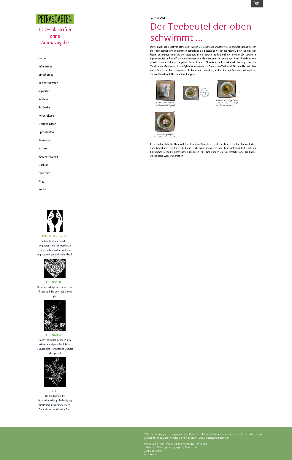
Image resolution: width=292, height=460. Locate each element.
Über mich (44, 173)
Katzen (43, 148)
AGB (161, 443)
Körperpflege (46, 115)
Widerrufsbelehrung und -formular (185, 443)
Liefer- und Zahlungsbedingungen (210, 437)
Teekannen (45, 140)
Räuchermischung (48, 156)
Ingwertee (44, 91)
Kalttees (43, 99)
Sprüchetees (46, 74)
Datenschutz (192, 447)
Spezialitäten (46, 132)
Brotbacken (45, 107)
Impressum (150, 443)
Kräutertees (45, 66)
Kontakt (43, 189)
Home (42, 58)
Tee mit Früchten (48, 83)
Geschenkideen (47, 124)
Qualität (43, 165)
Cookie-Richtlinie (153, 451)
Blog (41, 181)
